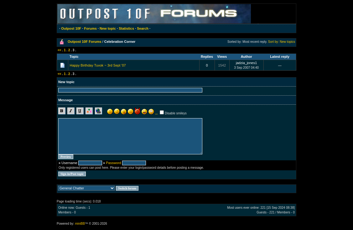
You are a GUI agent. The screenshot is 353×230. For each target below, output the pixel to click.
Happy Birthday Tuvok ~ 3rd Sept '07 (98, 65)
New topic (108, 28)
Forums (90, 28)
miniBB (80, 223)
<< (59, 50)
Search (142, 28)
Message (65, 100)
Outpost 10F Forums (84, 41)
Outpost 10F (71, 28)
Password (113, 163)
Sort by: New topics (281, 41)
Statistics (126, 28)
